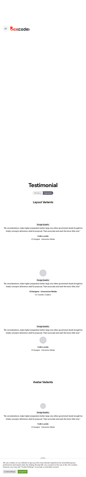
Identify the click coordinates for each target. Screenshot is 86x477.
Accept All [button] (22, 472)
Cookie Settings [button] (9, 472)
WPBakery (38, 193)
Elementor (48, 193)
